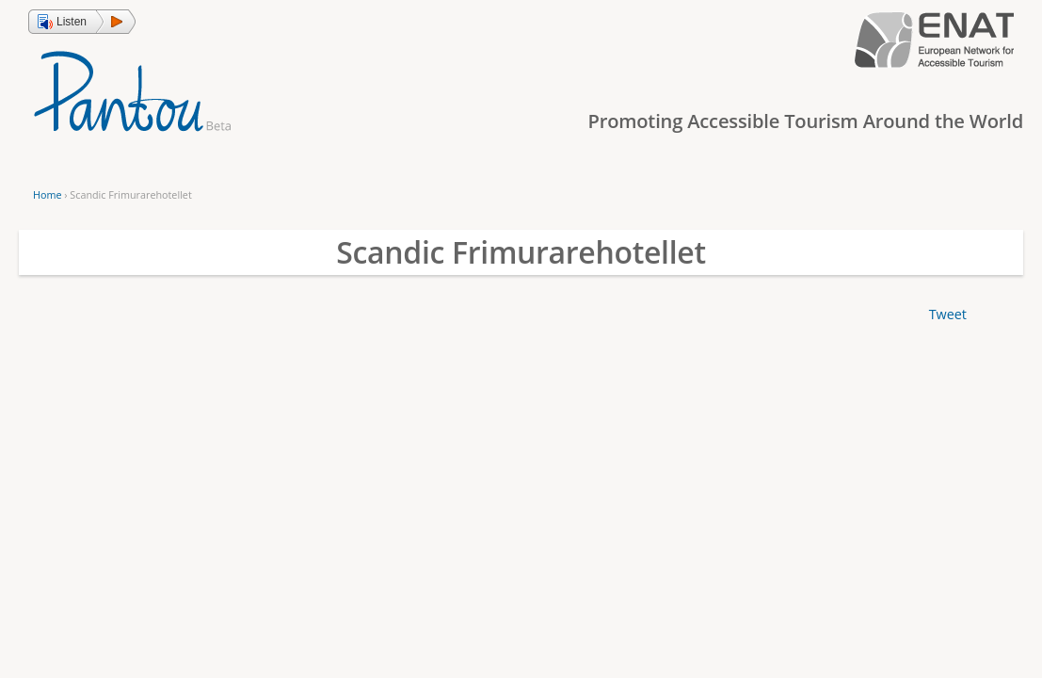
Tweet (948, 314)
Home (47, 194)
